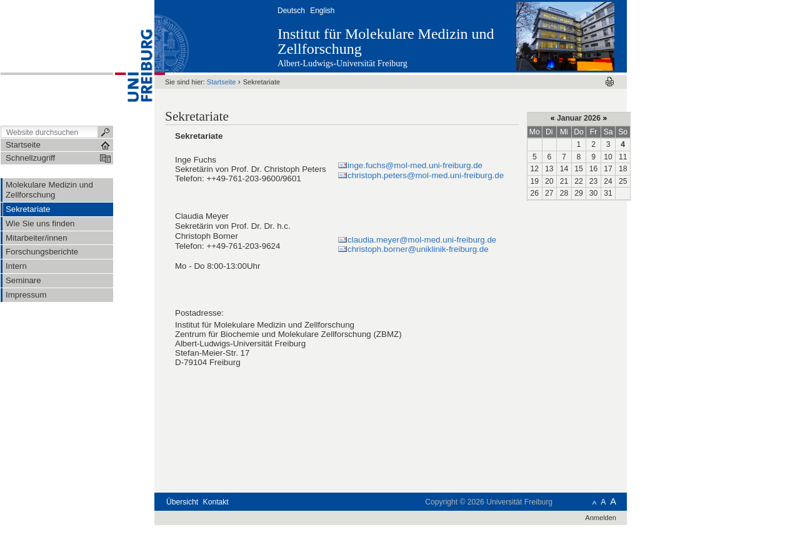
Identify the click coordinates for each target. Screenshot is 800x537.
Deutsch (291, 10)
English (322, 10)
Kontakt (216, 502)
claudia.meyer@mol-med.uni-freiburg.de (422, 239)
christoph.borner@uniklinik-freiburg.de (418, 249)
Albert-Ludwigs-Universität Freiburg (343, 63)
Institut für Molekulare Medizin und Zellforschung (386, 41)
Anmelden (600, 517)
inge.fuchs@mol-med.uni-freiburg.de (415, 165)
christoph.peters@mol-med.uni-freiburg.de (426, 175)
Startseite (221, 82)
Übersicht (182, 502)
